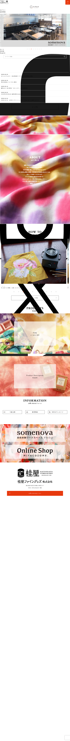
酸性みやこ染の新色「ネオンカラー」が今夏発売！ (14, 88)
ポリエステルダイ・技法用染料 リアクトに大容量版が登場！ (17, 76)
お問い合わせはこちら (35, 493)
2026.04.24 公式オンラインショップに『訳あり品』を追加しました (20, 100)
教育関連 (35, 412)
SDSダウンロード (57, 412)
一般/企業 (12, 412)
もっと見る (35, 107)
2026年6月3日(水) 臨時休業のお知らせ (12, 94)
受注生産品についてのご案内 (9, 82)
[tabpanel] (35, 30)
